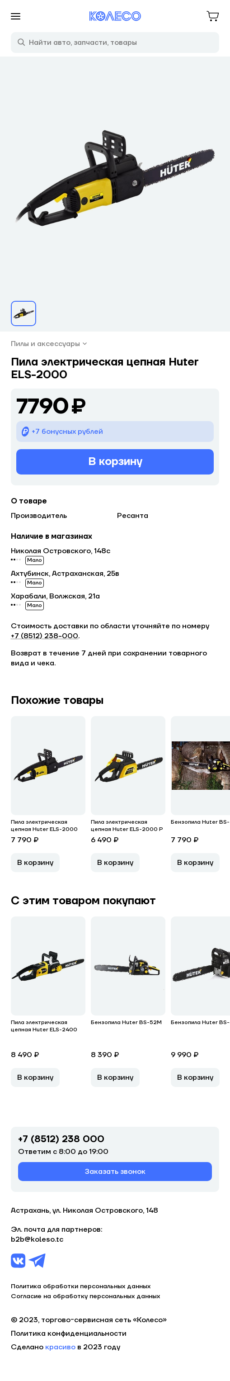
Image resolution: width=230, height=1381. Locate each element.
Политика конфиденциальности (69, 1333)
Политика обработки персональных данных (80, 1286)
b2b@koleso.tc (37, 1239)
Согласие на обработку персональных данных (85, 1296)
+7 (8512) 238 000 (61, 1139)
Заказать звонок (115, 1171)
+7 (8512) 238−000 (44, 636)
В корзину (115, 462)
